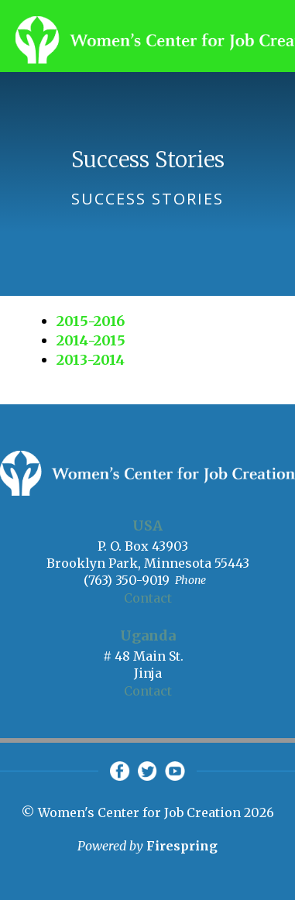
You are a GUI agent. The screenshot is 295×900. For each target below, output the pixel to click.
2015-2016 (91, 321)
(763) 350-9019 (127, 580)
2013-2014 (91, 360)
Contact (148, 598)
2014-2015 (91, 340)
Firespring (182, 846)
